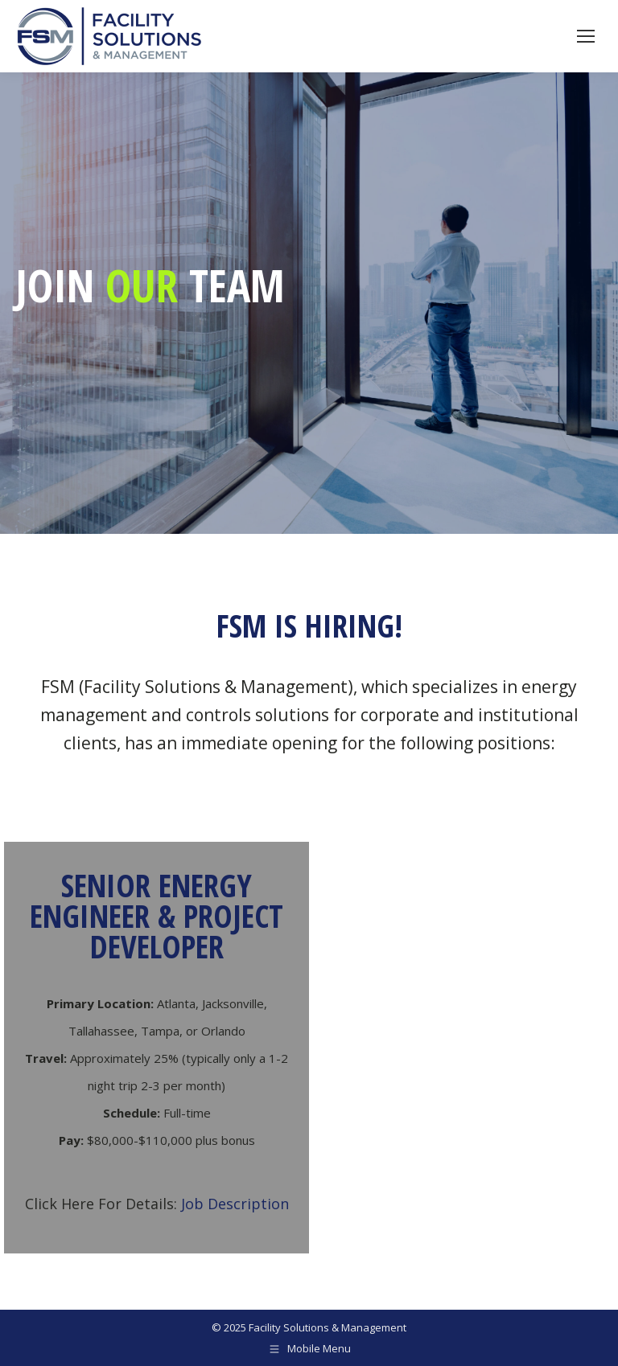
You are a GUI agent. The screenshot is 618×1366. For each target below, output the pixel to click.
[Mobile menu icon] (586, 36)
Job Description (235, 1203)
